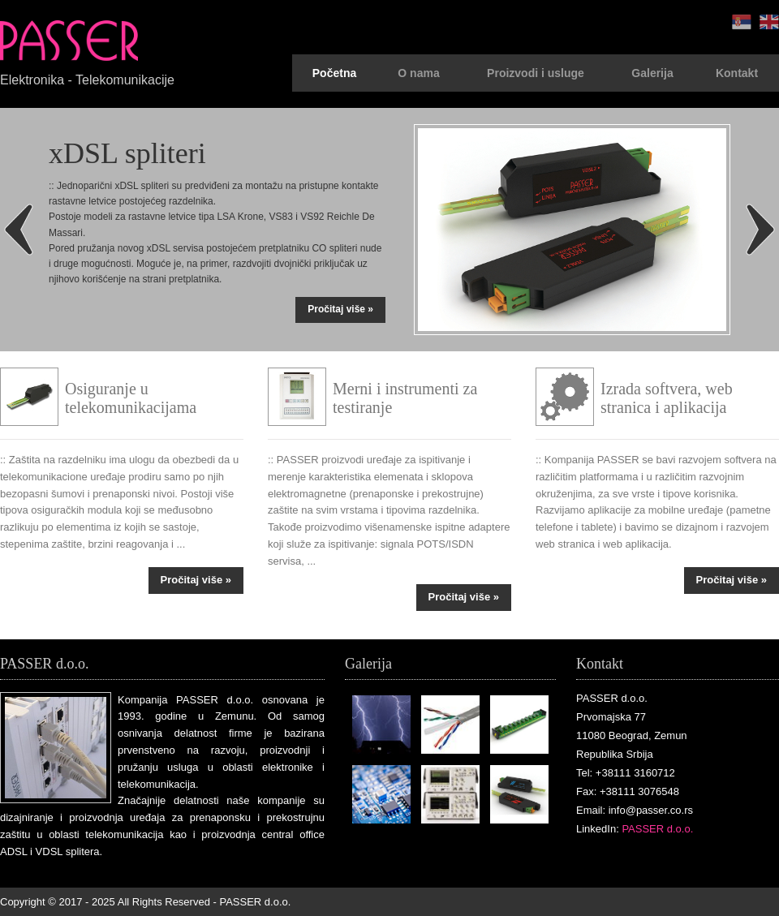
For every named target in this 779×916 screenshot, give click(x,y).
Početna (334, 73)
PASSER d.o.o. (657, 829)
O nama (418, 73)
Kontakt (737, 73)
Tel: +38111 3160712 (625, 773)
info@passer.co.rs (651, 810)
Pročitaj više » (340, 309)
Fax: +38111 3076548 (627, 791)
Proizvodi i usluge (535, 73)
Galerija (652, 73)
